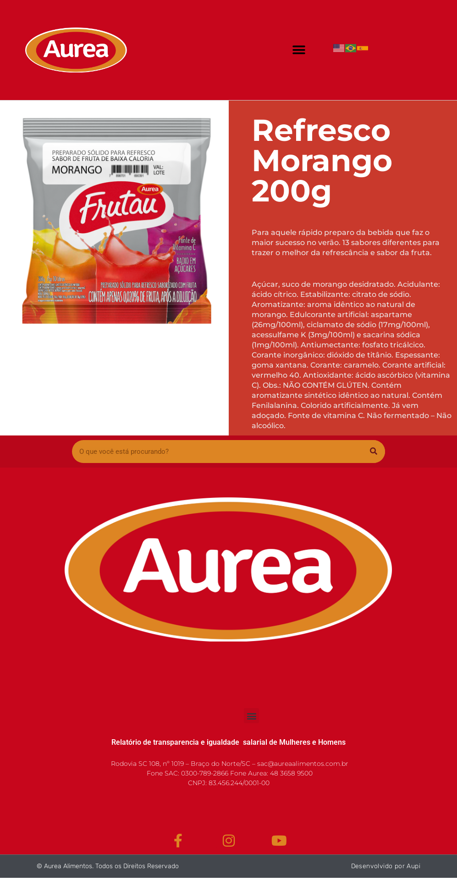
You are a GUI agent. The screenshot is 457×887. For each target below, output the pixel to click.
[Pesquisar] (373, 451)
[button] (299, 49)
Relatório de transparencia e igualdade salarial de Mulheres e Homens (228, 742)
